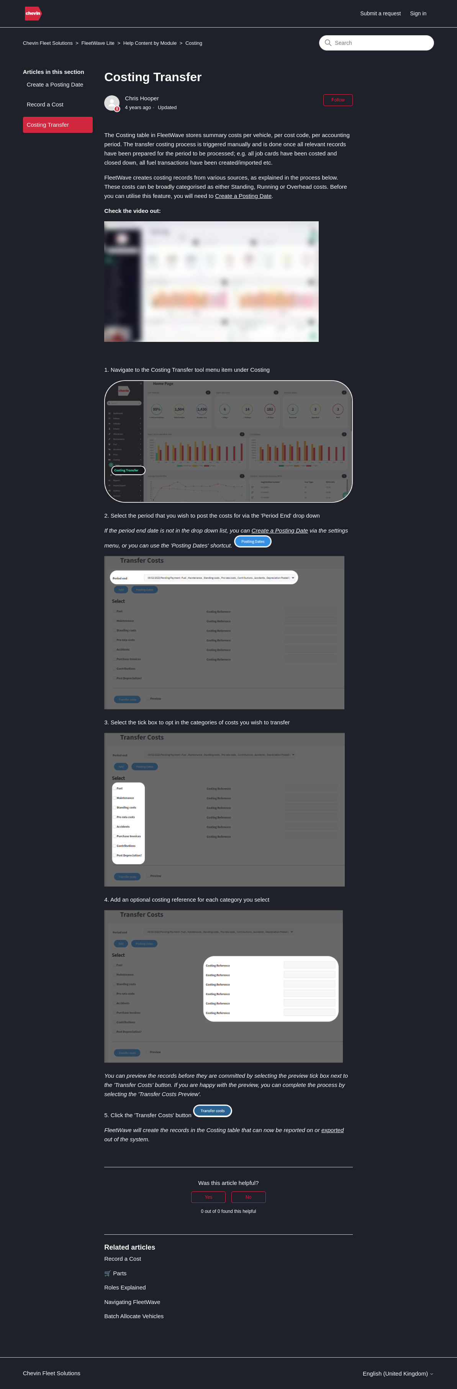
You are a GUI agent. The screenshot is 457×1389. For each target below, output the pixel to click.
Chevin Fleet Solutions (48, 43)
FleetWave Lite (98, 43)
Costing (193, 43)
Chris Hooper (142, 98)
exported (332, 1130)
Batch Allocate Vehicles (134, 1316)
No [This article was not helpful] (248, 1197)
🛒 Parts (115, 1273)
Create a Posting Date (55, 84)
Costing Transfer (48, 124)
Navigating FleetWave (132, 1302)
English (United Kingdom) (398, 1373)
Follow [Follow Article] (338, 100)
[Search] (376, 43)
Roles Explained (125, 1287)
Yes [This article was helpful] (209, 1197)
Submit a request (380, 13)
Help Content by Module (150, 43)
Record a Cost (45, 104)
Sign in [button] (418, 13)
